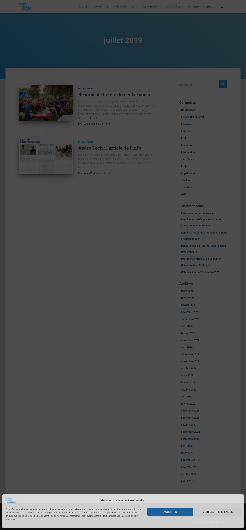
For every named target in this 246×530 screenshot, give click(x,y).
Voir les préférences (218, 512)
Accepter (170, 512)
